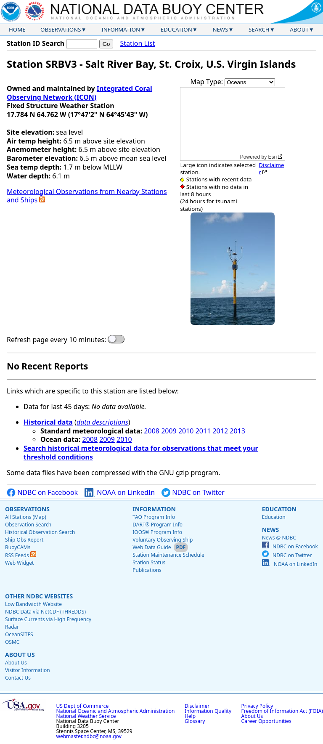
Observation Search (28, 524)
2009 (169, 431)
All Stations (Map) (25, 517)
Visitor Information (27, 670)
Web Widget (19, 562)
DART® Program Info (157, 524)
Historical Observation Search (40, 532)
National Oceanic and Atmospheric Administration (115, 711)
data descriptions (102, 422)
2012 (220, 431)
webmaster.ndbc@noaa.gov (89, 736)
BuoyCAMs (17, 547)
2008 (151, 431)
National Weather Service (86, 716)
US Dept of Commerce (82, 705)
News (220, 29)
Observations (60, 29)
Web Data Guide (151, 547)
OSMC (12, 642)
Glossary (195, 721)
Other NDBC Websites (39, 596)
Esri (272, 157)
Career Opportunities (266, 721)
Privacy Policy (257, 705)
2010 (186, 431)
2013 (237, 431)
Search (259, 29)
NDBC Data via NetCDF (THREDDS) (45, 611)
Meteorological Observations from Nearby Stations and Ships (87, 196)
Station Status (148, 562)
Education (176, 29)
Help (190, 716)
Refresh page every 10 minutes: (56, 339)
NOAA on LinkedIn (120, 492)
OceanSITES (19, 634)
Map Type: (208, 81)
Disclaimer (271, 168)
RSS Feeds (20, 555)
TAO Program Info (153, 517)
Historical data (48, 422)
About (299, 29)
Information (120, 29)
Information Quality (208, 711)
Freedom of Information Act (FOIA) (282, 711)
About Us (20, 655)
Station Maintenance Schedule (168, 554)
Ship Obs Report (24, 539)
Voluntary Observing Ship (162, 539)
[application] (232, 124)
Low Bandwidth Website (33, 604)
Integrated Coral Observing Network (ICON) (79, 93)
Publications (147, 570)
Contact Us (18, 677)
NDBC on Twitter (193, 492)
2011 (203, 431)
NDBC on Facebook (42, 492)
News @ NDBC (279, 537)
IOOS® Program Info (157, 532)
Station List (137, 43)
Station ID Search (35, 43)
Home (17, 29)
